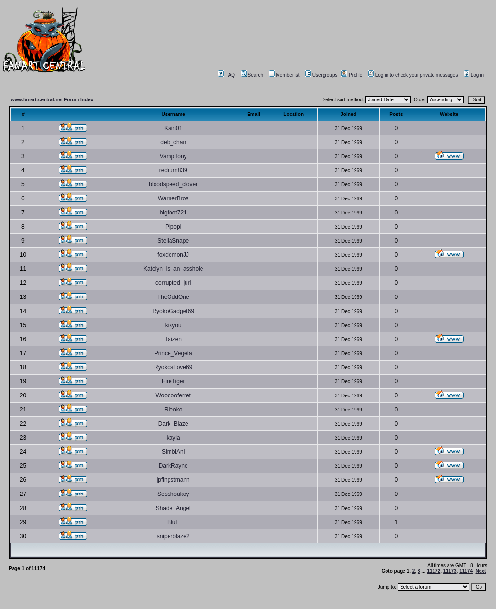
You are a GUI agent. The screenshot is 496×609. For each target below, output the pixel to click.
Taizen (173, 339)
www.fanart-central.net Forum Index (52, 99)
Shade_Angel (173, 508)
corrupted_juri (173, 283)
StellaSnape (173, 240)
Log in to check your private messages (413, 75)
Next (481, 571)
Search (252, 75)
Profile (351, 75)
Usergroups (321, 75)
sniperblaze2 (173, 536)
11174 (466, 571)
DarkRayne (173, 465)
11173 (450, 571)
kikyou (173, 325)
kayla (173, 437)
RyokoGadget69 (173, 311)
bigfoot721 (173, 212)
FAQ (226, 75)
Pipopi (173, 226)
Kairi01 (173, 128)
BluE (173, 522)
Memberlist (284, 75)
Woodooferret (173, 395)
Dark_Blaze (173, 423)
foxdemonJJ (173, 254)
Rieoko (173, 409)
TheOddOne (173, 297)
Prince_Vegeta (173, 353)
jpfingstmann (173, 480)
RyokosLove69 (173, 367)
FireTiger (173, 381)
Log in (474, 75)
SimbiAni (173, 451)
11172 (433, 571)
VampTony (173, 156)
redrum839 (173, 170)
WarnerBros (173, 198)
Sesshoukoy (173, 494)
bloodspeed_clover (173, 184)
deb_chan (173, 142)
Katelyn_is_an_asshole (173, 268)
